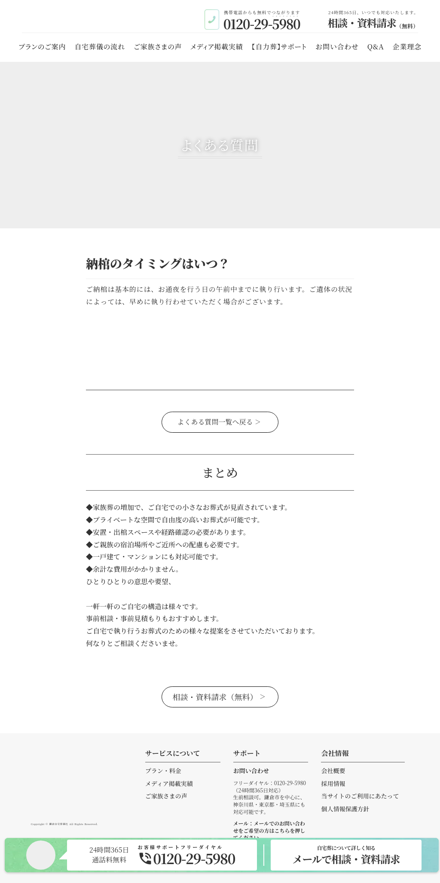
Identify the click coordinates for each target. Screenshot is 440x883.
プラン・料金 (163, 771)
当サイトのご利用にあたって (360, 796)
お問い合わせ (251, 771)
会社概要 (333, 771)
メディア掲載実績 (169, 784)
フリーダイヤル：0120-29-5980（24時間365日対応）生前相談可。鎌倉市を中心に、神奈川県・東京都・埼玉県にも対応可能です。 (269, 797)
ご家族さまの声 (166, 796)
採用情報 (333, 784)
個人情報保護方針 (345, 809)
